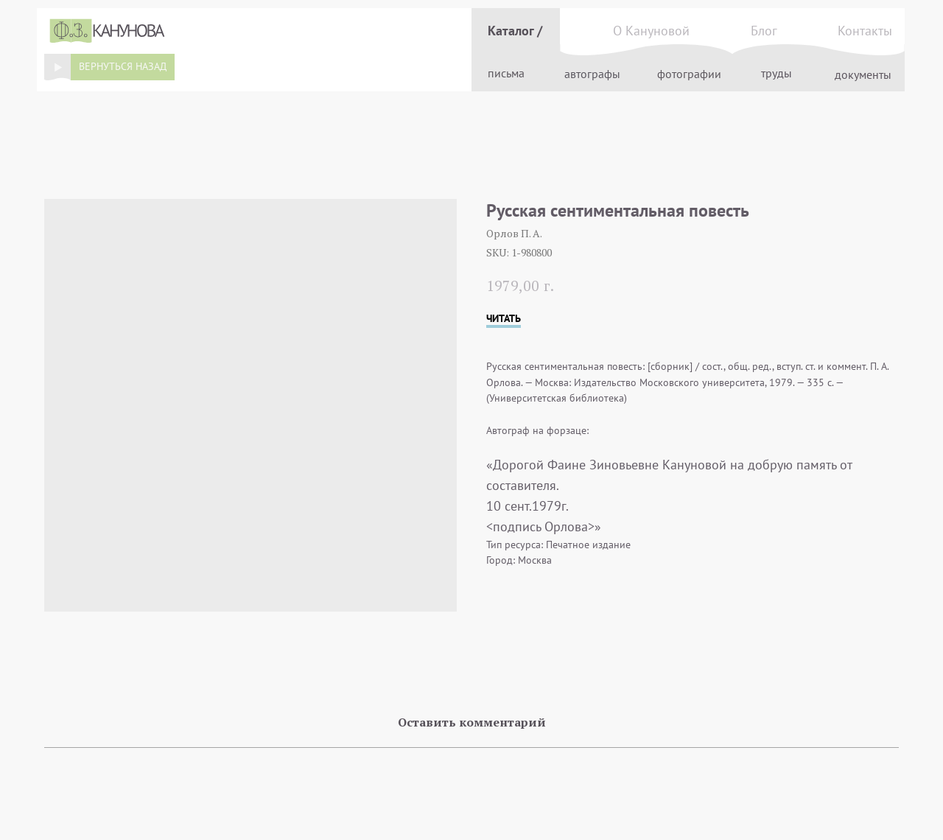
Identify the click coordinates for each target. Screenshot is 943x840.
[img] (57, 67)
